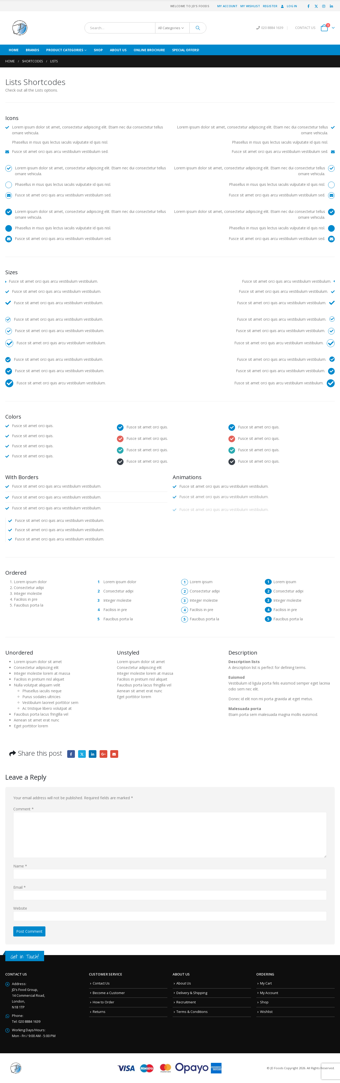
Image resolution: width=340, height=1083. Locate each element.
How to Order (103, 1002)
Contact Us (101, 983)
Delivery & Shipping (191, 993)
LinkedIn (92, 754)
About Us (118, 50)
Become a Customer (109, 993)
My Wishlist (250, 6)
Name (20, 866)
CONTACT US (305, 27)
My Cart (266, 983)
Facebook (71, 754)
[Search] (198, 28)
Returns (99, 1011)
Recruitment (186, 1002)
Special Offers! (185, 50)
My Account (227, 6)
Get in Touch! (25, 956)
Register (270, 6)
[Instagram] (323, 6)
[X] (316, 6)
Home (14, 50)
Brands (32, 50)
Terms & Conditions (192, 1011)
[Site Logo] (20, 27)
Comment (23, 808)
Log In (288, 6)
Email (114, 754)
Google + (103, 754)
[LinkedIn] (331, 6)
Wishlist (266, 1011)
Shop (98, 50)
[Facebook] (308, 6)
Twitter (82, 754)
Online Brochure (149, 50)
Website (20, 908)
